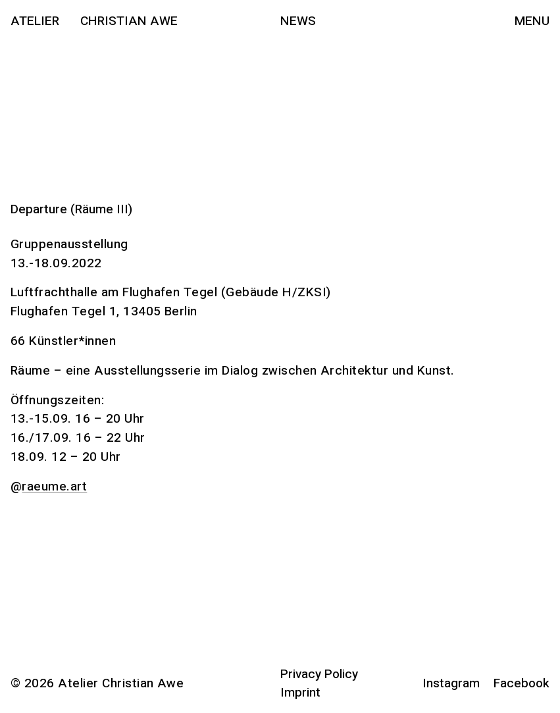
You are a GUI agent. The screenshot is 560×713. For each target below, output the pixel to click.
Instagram (451, 683)
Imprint (300, 692)
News (298, 21)
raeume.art (54, 486)
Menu (532, 21)
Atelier (35, 21)
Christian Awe (129, 21)
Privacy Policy (319, 674)
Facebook (521, 683)
